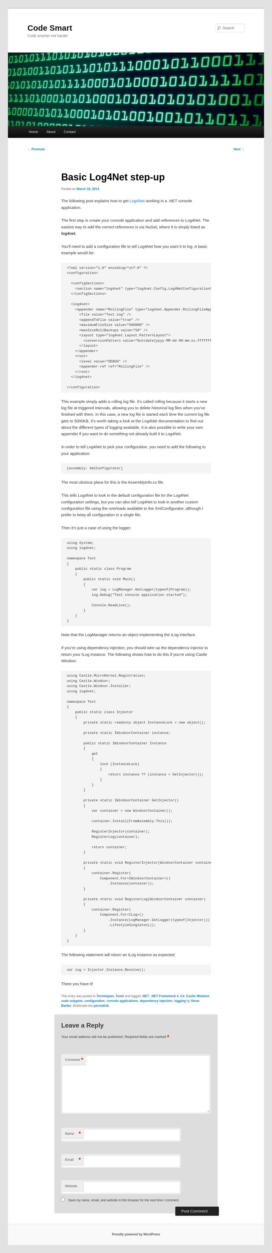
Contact (70, 132)
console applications (122, 1001)
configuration (94, 1001)
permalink (101, 1006)
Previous (36, 149)
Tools (120, 996)
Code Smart (49, 27)
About (51, 132)
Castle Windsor (197, 996)
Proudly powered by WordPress (136, 1234)
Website (71, 1186)
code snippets (72, 1001)
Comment (74, 1060)
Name (73, 1134)
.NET (145, 996)
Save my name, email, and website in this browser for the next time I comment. (124, 1200)
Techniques (105, 996)
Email (73, 1160)
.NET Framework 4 (164, 996)
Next (238, 149)
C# (182, 996)
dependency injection (156, 1001)
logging (180, 1001)
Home (33, 132)
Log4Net (137, 201)
